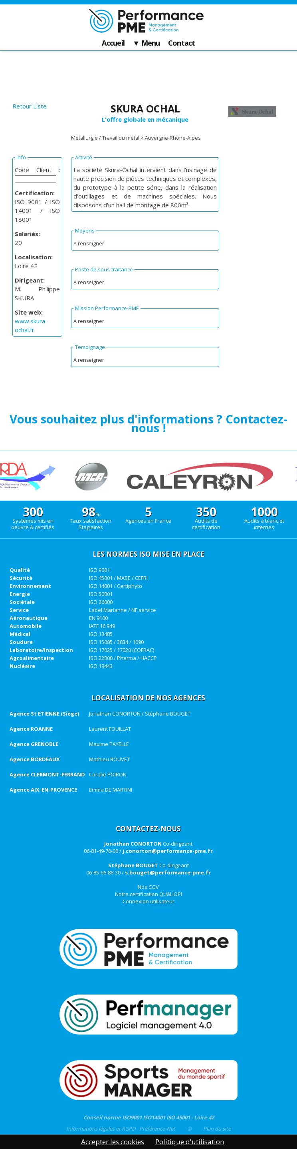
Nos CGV (148, 886)
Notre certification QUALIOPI (148, 894)
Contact (181, 43)
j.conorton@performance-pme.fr (168, 850)
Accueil (113, 43)
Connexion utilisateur (148, 901)
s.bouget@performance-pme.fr (168, 872)
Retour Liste (29, 106)
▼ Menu (146, 43)
